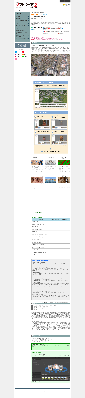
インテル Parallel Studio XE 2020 (21, 21)
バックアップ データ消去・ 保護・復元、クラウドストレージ (22, 39)
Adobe (17, 23)
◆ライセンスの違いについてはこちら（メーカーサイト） (40, 340)
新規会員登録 (67, 1)
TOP (32, 12)
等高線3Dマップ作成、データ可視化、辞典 (21, 36)
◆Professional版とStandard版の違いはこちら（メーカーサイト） (41, 339)
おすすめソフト (19, 18)
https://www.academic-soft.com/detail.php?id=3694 (60, 302)
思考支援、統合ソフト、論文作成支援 (22, 33)
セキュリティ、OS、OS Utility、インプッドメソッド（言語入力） (21, 27)
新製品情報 (35, 12)
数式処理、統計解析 (20, 30)
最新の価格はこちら (46, 29)
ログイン (62, 1)
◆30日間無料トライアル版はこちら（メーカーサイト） (40, 338)
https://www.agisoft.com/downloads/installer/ (55, 298)
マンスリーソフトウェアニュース (27, 5)
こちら (57, 39)
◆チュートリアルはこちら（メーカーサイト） (38, 341)
